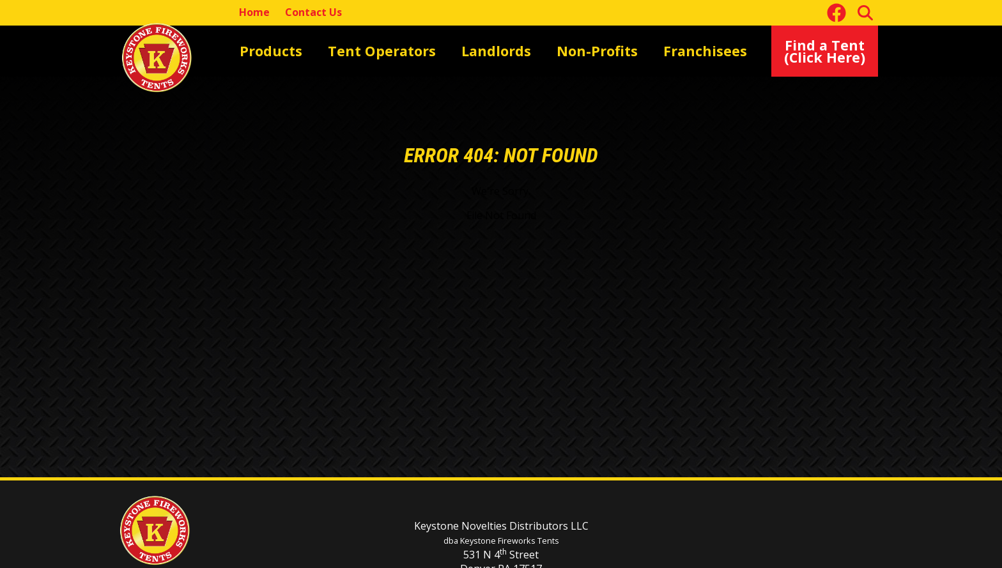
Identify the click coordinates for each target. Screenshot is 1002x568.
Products (262, 50)
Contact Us (313, 12)
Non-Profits (522, 50)
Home (254, 12)
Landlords (442, 50)
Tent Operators (351, 50)
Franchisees (608, 50)
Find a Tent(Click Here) (835, 51)
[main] (501, 264)
